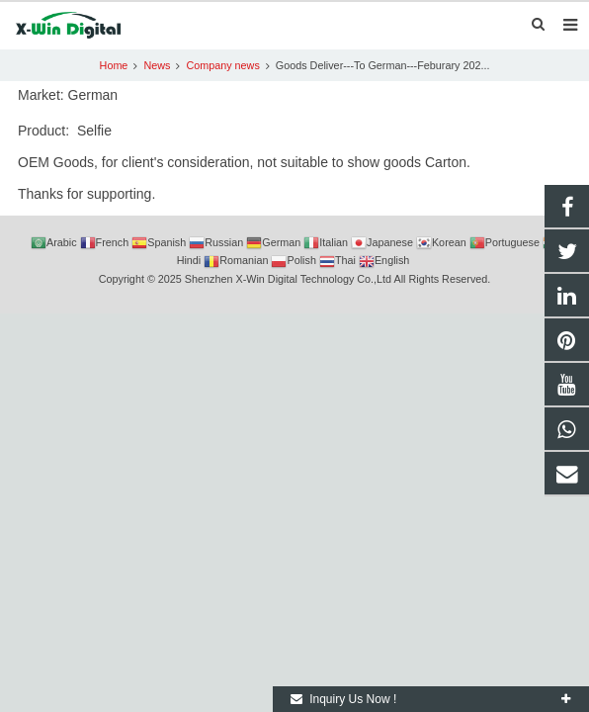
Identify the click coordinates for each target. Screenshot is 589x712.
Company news (222, 65)
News (156, 65)
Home (114, 65)
